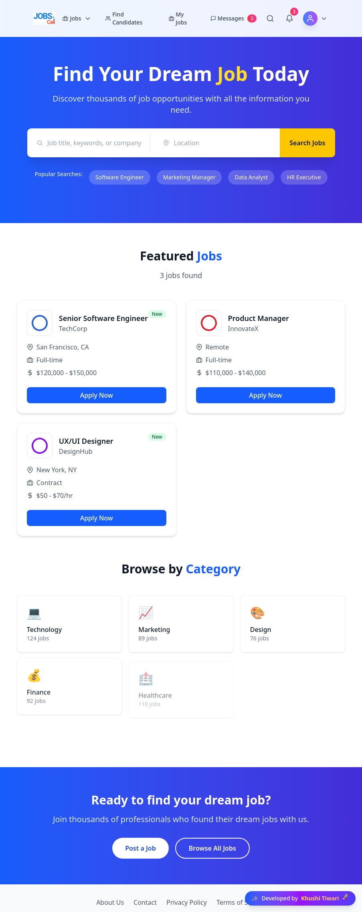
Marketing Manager (189, 177)
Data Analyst (251, 177)
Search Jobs (307, 142)
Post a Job (140, 848)
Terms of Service (241, 902)
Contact (145, 902)
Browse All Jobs (212, 848)
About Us (110, 902)
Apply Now (96, 395)
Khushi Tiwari (320, 898)
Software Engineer (119, 177)
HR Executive (304, 177)
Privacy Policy (186, 902)
